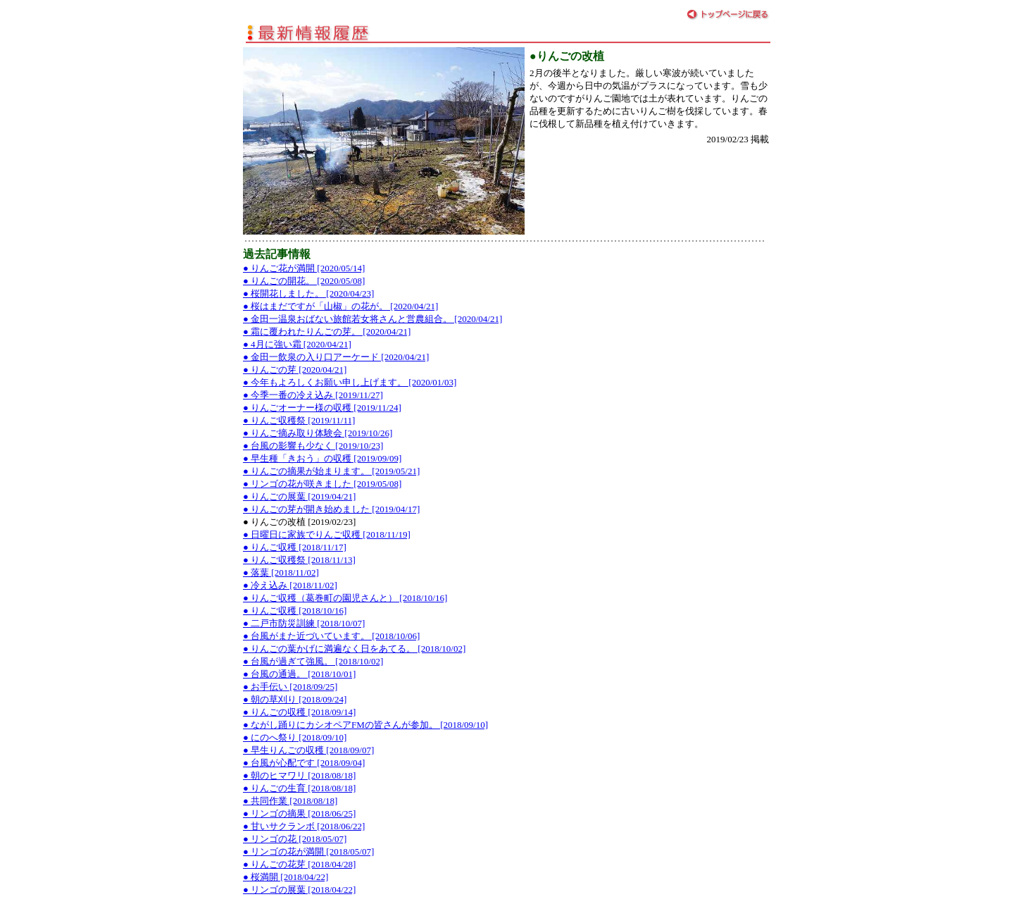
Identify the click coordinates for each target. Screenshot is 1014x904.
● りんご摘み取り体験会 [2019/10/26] (317, 433)
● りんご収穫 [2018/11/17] (294, 547)
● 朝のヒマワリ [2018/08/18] (299, 775)
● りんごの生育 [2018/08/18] (299, 788)
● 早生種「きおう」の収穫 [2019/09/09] (322, 458)
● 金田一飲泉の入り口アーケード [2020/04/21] (336, 357)
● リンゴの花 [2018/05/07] (294, 839)
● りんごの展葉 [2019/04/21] (299, 496)
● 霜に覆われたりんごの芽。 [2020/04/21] (327, 331)
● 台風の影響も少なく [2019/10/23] (313, 445)
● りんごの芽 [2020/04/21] (294, 369)
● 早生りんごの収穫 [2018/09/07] (308, 750)
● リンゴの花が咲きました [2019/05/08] (322, 483)
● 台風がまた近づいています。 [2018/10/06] (331, 636)
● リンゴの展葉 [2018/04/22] (299, 889)
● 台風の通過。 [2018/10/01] (299, 674)
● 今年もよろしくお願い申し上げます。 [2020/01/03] (349, 382)
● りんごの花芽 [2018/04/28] (299, 864)
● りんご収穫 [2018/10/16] (294, 610)
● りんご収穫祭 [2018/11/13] (299, 560)
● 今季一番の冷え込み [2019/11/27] (313, 395)
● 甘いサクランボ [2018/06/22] (304, 826)
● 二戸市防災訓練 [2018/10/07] (304, 623)
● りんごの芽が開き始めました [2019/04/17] (331, 509)
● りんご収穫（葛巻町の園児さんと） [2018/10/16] (345, 598)
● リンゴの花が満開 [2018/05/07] (308, 851)
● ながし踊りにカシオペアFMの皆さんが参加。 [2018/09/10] (365, 724)
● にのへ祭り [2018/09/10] (294, 737)
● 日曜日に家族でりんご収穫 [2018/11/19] (327, 534)
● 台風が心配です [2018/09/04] (304, 762)
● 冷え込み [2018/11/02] (290, 585)
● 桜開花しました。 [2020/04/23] (308, 293)
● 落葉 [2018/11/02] (281, 572)
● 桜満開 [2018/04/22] (285, 877)
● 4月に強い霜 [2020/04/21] (297, 344)
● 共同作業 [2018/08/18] (290, 800)
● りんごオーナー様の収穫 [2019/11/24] (322, 407)
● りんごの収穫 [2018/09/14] (299, 712)
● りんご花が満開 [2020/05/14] (304, 268)
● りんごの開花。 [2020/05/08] (304, 280)
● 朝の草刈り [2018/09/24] (294, 699)
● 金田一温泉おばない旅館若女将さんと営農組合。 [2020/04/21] (372, 319)
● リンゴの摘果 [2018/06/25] (299, 813)
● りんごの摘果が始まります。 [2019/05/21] (331, 471)
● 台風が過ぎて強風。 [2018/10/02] (313, 661)
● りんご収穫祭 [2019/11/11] (299, 420)
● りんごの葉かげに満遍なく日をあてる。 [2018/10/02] (354, 648)
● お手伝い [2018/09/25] (290, 686)
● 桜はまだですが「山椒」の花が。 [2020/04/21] (340, 306)
